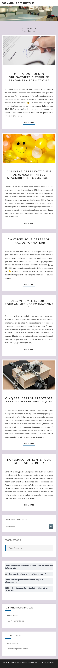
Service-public (12, 643)
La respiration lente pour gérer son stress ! (29, 461)
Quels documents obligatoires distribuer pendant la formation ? (29, 77)
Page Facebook (13, 540)
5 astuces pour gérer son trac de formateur (29, 241)
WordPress (36, 662)
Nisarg (52, 662)
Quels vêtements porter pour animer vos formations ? (29, 304)
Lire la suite (29, 122)
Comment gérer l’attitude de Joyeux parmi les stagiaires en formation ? (29, 174)
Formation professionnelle (18, 648)
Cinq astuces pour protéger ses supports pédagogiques (29, 400)
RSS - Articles (12, 615)
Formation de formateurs (18, 3)
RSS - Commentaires (15, 621)
